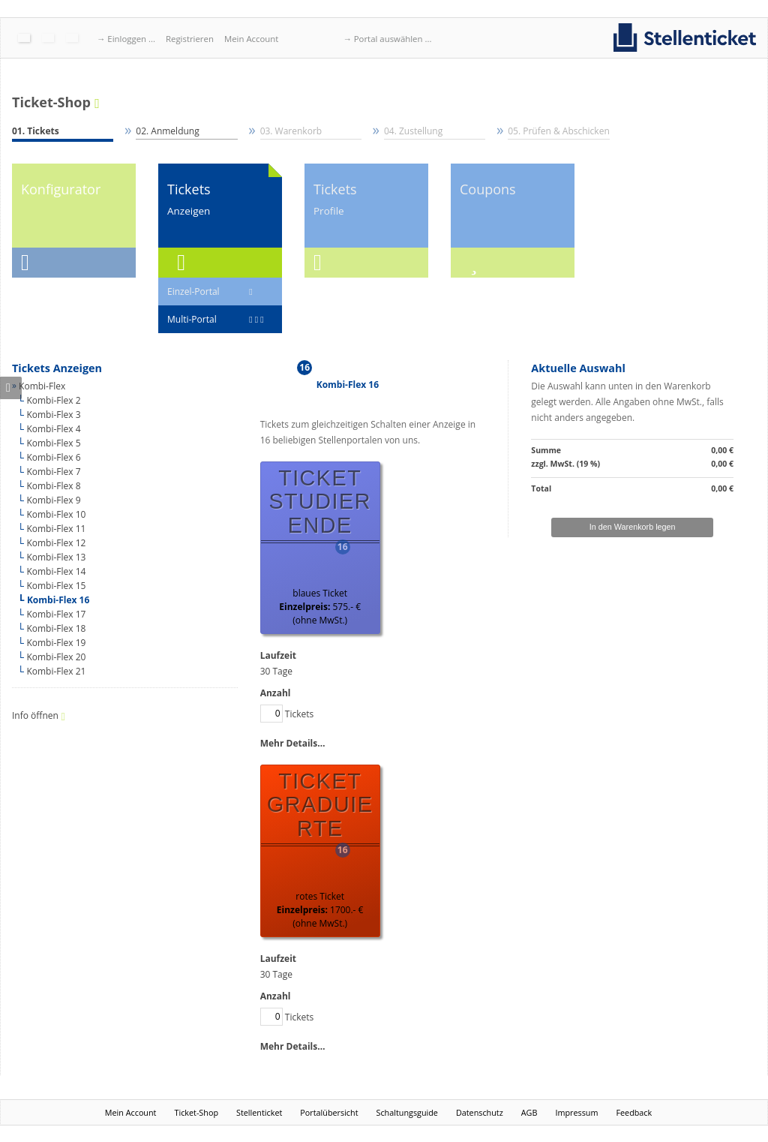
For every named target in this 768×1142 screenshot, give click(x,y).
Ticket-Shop (51, 103)
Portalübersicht (329, 1112)
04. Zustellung (413, 131)
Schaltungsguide (407, 1112)
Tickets (287, 714)
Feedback (634, 1112)
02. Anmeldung (167, 131)
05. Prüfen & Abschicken (558, 131)
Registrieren (190, 38)
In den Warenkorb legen (633, 526)
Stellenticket (259, 1112)
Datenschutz (479, 1112)
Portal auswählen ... (393, 38)
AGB (529, 1112)
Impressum (576, 1112)
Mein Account (251, 38)
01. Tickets (35, 131)
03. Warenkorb (291, 131)
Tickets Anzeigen (57, 368)
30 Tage (276, 672)
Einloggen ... (131, 38)
